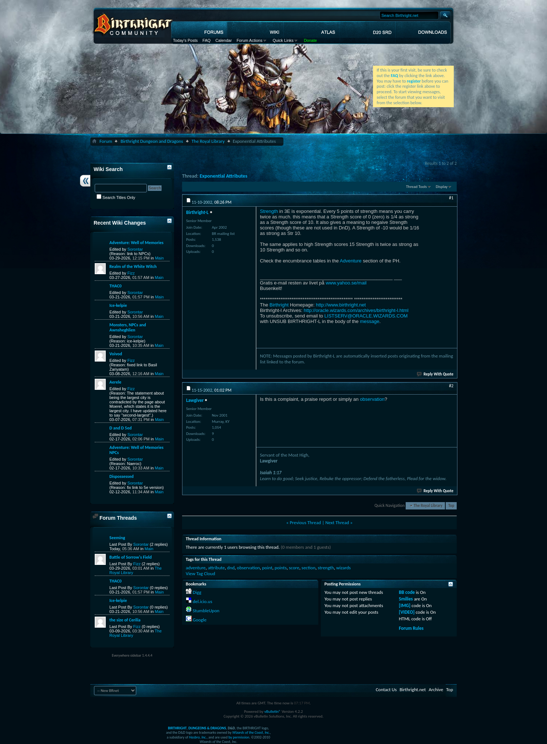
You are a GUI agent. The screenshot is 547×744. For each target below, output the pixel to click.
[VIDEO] (407, 612)
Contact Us (386, 689)
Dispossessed (121, 476)
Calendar (223, 40)
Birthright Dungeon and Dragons (151, 141)
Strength (269, 211)
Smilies (406, 599)
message (369, 321)
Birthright (279, 305)
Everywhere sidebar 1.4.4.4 (132, 655)
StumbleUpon (206, 610)
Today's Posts (185, 40)
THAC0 (115, 285)
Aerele (115, 382)
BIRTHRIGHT (177, 728)
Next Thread (337, 522)
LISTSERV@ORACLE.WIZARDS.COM (366, 316)
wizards (343, 567)
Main (159, 258)
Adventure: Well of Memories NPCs (136, 450)
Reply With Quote (435, 374)
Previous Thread (305, 522)
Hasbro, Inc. (198, 737)
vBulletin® (272, 711)
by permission (238, 737)
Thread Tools (416, 186)
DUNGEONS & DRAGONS (207, 728)
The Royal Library (208, 141)
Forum (105, 141)
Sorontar (135, 249)
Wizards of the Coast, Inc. (251, 732)
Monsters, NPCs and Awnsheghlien (127, 327)
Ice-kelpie (118, 305)
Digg (197, 592)
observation (372, 399)
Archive (436, 689)
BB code (407, 592)
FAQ (207, 40)
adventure (196, 567)
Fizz (131, 273)
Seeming (117, 537)
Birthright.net (412, 689)
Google (199, 620)
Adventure (351, 261)
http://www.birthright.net (341, 305)
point (267, 567)
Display (442, 186)
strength (326, 567)
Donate (310, 40)
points (281, 567)
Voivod (115, 353)
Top (451, 505)
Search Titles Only (116, 197)
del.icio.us (202, 601)
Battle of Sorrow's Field (130, 557)
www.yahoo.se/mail (346, 283)
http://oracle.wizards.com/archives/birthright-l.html (356, 310)
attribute (216, 567)
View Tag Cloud (200, 573)
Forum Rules (411, 628)
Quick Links (283, 40)
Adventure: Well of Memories (136, 242)
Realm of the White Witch (133, 266)
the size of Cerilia (125, 620)
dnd (231, 567)
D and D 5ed (120, 428)
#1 (451, 197)
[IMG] (405, 605)
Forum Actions (249, 40)
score (294, 567)
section (308, 567)
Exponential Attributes (223, 176)
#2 (451, 385)
